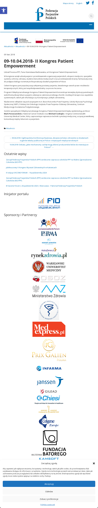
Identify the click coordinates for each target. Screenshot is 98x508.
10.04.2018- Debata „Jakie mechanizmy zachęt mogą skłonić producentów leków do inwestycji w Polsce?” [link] (49, 145)
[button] (93, 463)
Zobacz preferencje (49, 499)
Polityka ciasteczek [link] (47, 504)
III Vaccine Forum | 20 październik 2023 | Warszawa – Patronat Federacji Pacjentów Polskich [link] (44, 186)
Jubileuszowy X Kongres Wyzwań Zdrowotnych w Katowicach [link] (31, 167)
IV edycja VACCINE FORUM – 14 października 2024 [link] (26, 172)
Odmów (49, 491)
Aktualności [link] (10, 128)
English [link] (79, 3)
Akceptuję (49, 484)
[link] (3, 10)
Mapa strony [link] (68, 3)
